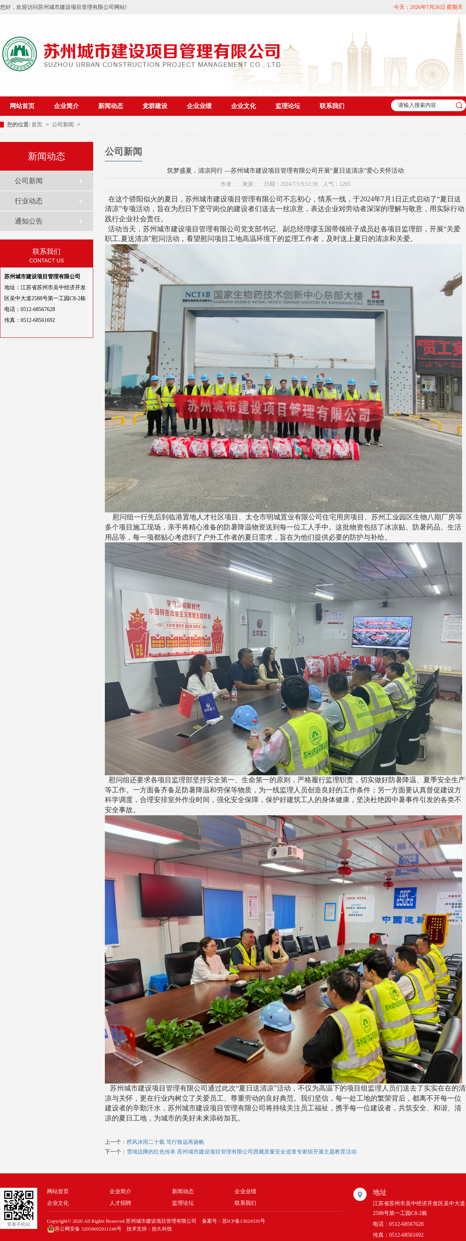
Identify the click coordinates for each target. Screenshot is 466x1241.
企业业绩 (199, 106)
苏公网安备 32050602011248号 (84, 1229)
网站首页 (22, 106)
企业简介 (66, 106)
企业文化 (243, 106)
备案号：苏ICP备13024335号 (233, 1221)
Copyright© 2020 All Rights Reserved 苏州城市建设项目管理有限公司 (121, 1221)
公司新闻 (63, 125)
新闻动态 (110, 106)
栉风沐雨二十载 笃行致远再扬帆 (165, 1142)
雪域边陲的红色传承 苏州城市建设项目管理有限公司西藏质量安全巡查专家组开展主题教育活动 (241, 1152)
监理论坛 (287, 106)
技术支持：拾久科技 (149, 1229)
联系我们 (332, 106)
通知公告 (29, 221)
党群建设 (155, 106)
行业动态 (29, 201)
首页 (37, 125)
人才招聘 (120, 1203)
